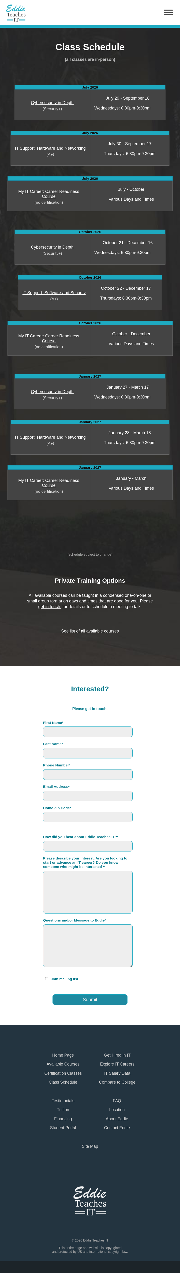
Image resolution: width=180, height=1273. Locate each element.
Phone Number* (56, 765)
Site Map (90, 1146)
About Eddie (117, 1119)
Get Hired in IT (117, 1055)
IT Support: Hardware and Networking (50, 148)
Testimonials (63, 1100)
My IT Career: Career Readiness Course (48, 194)
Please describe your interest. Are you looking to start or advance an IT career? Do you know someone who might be (85, 862)
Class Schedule (63, 1082)
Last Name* (53, 744)
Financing (63, 1119)
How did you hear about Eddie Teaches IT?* (80, 837)
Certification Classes (63, 1073)
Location (117, 1109)
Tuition (63, 1109)
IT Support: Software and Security (54, 292)
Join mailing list (64, 979)
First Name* (53, 723)
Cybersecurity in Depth (52, 102)
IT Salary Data (117, 1073)
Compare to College (117, 1082)
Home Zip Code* (57, 808)
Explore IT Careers (117, 1064)
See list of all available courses (90, 631)
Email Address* (56, 787)
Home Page (63, 1055)
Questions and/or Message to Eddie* (74, 920)
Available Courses (63, 1064)
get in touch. (49, 606)
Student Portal (63, 1127)
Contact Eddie (117, 1127)
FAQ (117, 1100)
